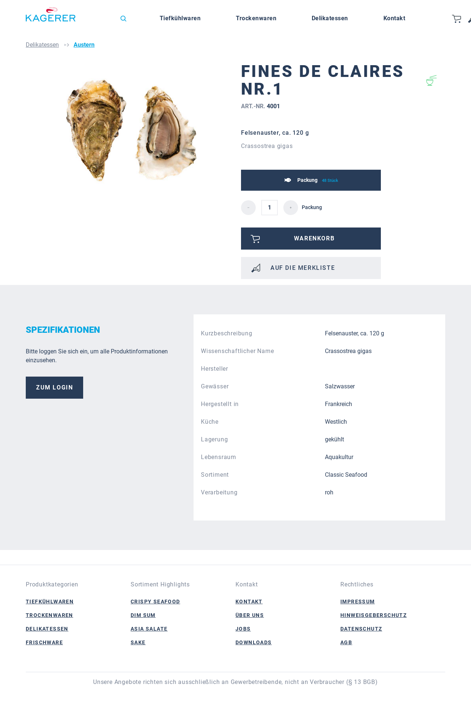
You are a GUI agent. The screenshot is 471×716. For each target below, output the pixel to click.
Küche (210, 421)
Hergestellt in (220, 404)
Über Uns (250, 615)
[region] (130, 142)
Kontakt (249, 601)
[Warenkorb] (457, 18)
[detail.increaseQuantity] (290, 207)
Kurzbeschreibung (226, 333)
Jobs (243, 629)
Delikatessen (47, 629)
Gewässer (215, 386)
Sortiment (215, 474)
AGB (346, 642)
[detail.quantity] (269, 207)
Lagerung (214, 439)
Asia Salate (149, 629)
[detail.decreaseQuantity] (248, 207)
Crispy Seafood (155, 601)
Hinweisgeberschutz (373, 615)
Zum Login (54, 387)
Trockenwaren (49, 615)
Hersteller (214, 368)
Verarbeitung (219, 492)
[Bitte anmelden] (311, 239)
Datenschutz (361, 629)
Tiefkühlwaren (50, 601)
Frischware (44, 642)
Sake (138, 642)
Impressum (357, 601)
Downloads (254, 642)
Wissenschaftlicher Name (237, 351)
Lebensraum (218, 457)
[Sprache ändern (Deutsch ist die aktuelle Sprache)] (100, 20)
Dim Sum (143, 615)
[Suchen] (123, 18)
